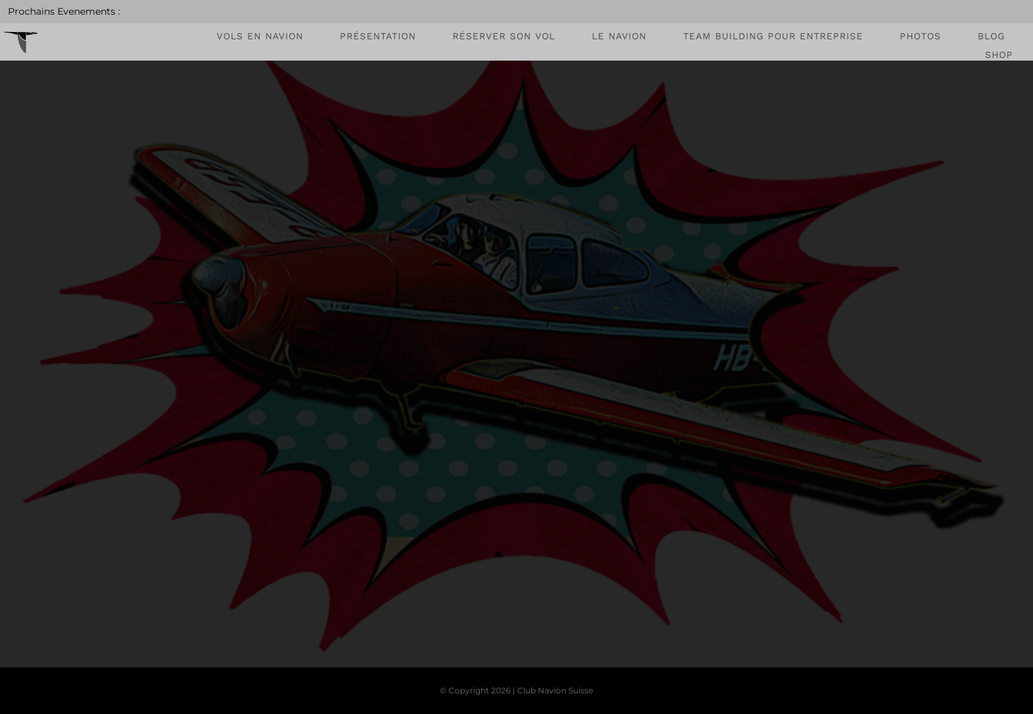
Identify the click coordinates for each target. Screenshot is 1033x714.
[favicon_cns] (20, 29)
